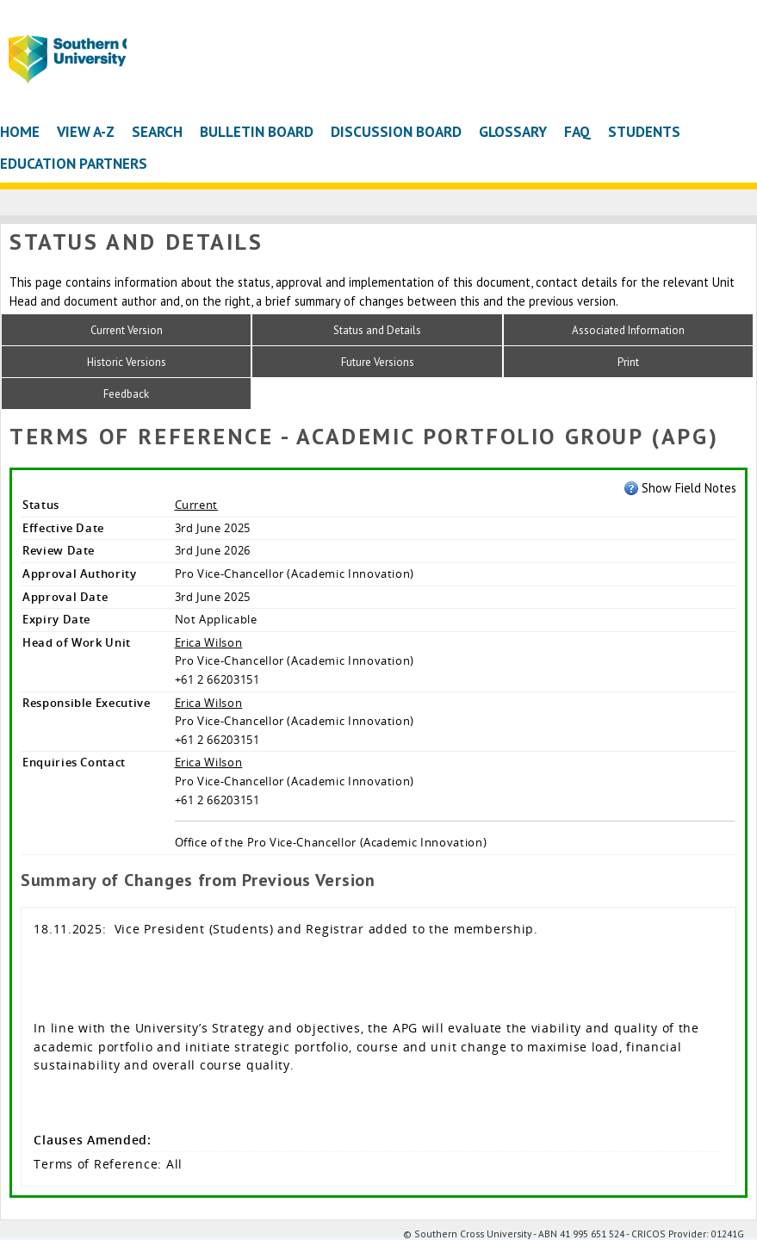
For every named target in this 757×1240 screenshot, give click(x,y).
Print (628, 362)
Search (157, 131)
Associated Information (628, 330)
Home (20, 131)
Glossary (513, 131)
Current (197, 504)
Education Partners (73, 163)
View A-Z (86, 131)
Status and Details (377, 330)
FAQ (577, 131)
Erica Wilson (209, 642)
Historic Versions (126, 362)
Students (644, 131)
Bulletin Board (256, 131)
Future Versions (377, 362)
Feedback (126, 394)
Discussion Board (396, 131)
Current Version (126, 330)
